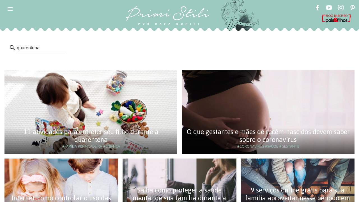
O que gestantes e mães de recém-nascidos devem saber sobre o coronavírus (268, 135)
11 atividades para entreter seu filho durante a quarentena (91, 135)
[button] (10, 9)
